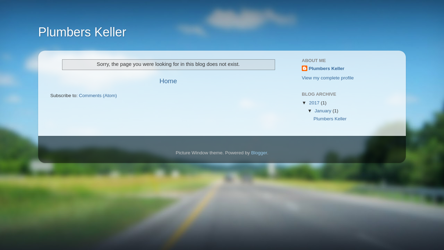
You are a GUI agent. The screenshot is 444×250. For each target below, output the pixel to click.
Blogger (259, 152)
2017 (315, 102)
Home (168, 81)
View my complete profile (328, 77)
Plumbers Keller (82, 32)
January (324, 110)
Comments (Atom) (98, 95)
